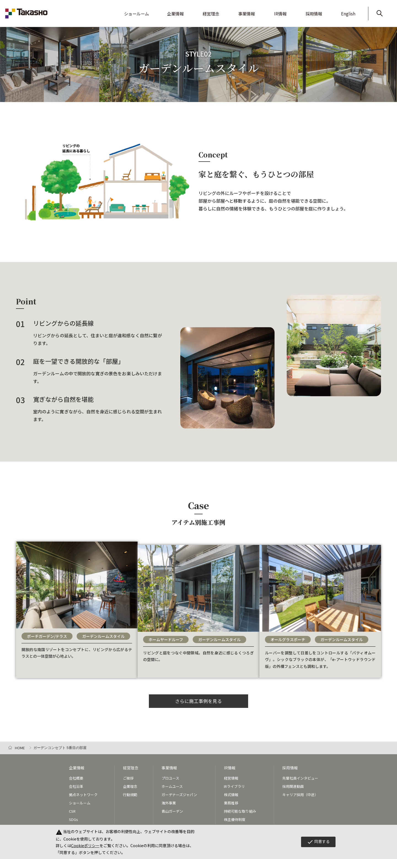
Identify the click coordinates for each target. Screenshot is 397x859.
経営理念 (240, 9)
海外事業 (169, 801)
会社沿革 (76, 785)
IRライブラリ (234, 785)
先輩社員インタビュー (300, 776)
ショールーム (178, 9)
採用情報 (324, 9)
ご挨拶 (128, 776)
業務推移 (231, 801)
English (353, 9)
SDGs (73, 818)
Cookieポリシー (85, 845)
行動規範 (130, 793)
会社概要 (76, 776)
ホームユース (172, 785)
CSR (72, 809)
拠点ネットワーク (83, 793)
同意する (318, 842)
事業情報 (270, 9)
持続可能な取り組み (240, 809)
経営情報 (231, 776)
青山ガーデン (172, 809)
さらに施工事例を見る (198, 699)
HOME (20, 746)
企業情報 (211, 9)
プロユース (170, 776)
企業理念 (130, 785)
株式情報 (231, 793)
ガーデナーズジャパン (179, 793)
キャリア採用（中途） (300, 793)
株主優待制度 (234, 818)
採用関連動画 (293, 785)
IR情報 (297, 9)
